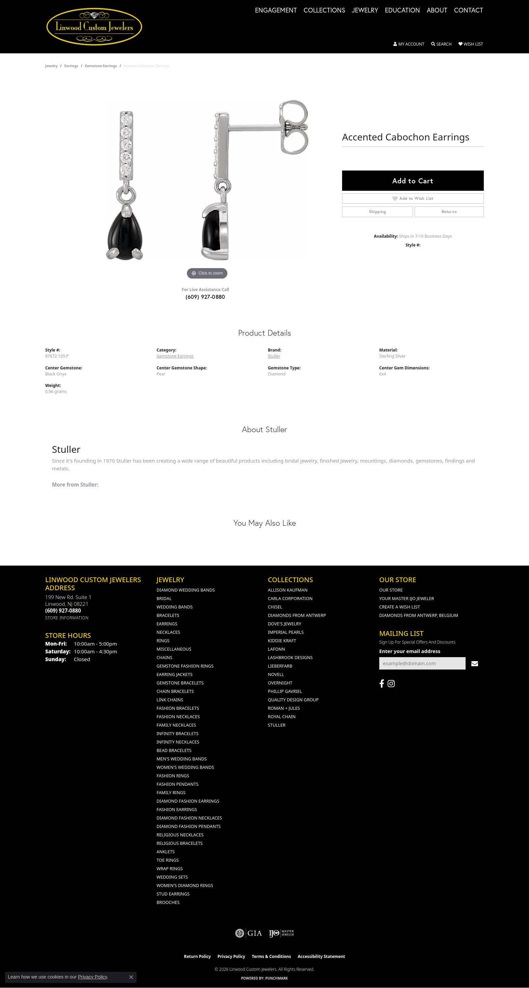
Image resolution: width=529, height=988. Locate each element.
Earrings (71, 65)
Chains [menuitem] (164, 657)
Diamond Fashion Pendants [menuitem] (189, 826)
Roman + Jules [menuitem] (284, 708)
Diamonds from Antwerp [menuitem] (297, 615)
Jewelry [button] (365, 10)
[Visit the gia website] (248, 933)
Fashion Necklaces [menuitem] (178, 716)
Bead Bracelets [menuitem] (174, 750)
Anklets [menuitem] (166, 852)
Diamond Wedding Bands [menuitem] (186, 590)
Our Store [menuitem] (391, 590)
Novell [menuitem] (276, 674)
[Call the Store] (63, 610)
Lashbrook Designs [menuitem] (290, 657)
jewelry (51, 65)
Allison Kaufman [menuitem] (288, 590)
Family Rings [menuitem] (171, 792)
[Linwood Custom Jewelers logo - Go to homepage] (98, 27)
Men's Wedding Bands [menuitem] (182, 759)
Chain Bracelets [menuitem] (175, 691)
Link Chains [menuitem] (170, 700)
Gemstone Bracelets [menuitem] (180, 683)
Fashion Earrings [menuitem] (177, 809)
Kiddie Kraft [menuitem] (282, 641)
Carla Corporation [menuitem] (290, 598)
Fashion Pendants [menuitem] (177, 784)
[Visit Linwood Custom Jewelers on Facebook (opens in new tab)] (381, 684)
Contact (468, 10)
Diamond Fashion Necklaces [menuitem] (189, 818)
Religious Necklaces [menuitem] (180, 835)
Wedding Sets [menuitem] (172, 877)
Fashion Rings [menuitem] (173, 776)
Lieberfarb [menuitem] (280, 666)
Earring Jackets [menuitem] (175, 674)
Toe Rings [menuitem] (168, 860)
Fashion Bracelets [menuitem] (178, 708)
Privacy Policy (231, 956)
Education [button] (402, 10)
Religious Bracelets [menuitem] (180, 843)
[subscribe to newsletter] (475, 663)
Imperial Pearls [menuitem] (286, 632)
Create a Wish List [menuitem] (399, 607)
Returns (449, 211)
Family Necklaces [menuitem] (176, 725)
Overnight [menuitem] (280, 683)
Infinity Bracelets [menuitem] (177, 733)
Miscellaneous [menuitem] (174, 649)
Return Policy (197, 956)
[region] (207, 180)
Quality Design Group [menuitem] (293, 700)
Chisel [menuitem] (275, 607)
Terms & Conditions (271, 956)
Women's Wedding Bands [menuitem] (185, 767)
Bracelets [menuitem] (168, 615)
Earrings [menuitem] (167, 624)
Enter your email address (409, 651)
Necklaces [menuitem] (168, 632)
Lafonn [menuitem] (276, 649)
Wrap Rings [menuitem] (170, 868)
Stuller (274, 356)
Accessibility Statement (321, 956)
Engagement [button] (276, 10)
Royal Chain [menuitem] (282, 716)
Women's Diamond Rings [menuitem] (185, 885)
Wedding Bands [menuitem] (175, 607)
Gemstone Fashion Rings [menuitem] (185, 666)
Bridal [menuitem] (164, 598)
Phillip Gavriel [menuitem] (285, 691)
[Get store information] (67, 618)
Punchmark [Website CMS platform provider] (277, 978)
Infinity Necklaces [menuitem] (178, 742)
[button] (408, 44)
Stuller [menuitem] (276, 725)
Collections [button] (324, 10)
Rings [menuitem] (163, 641)
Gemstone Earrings (101, 65)
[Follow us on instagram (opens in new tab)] (391, 684)
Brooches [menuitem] (168, 902)
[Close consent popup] (131, 977)
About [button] (437, 10)
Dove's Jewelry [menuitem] (284, 624)
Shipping (377, 211)
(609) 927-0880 (205, 296)
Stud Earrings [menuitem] (173, 894)
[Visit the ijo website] (281, 933)
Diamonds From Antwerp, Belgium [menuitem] (418, 615)
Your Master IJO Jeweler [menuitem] (406, 598)
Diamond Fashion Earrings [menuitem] (188, 801)
